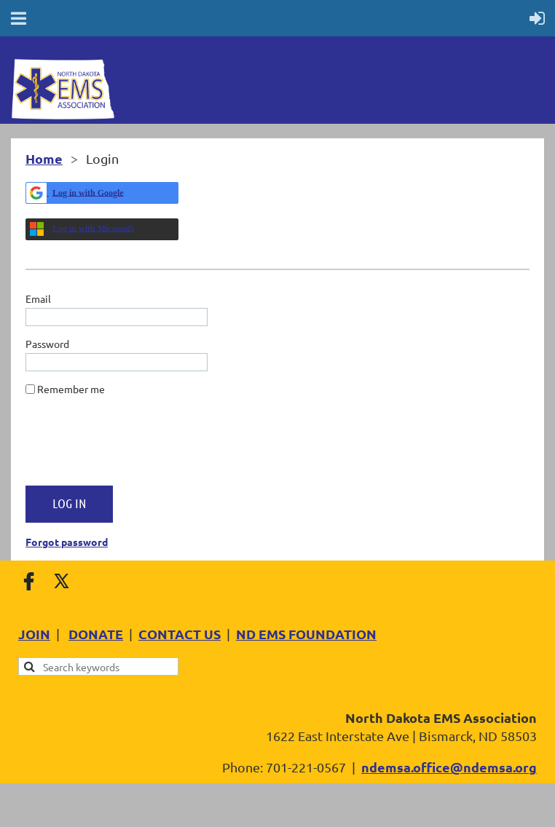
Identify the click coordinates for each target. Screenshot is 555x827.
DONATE (95, 633)
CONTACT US (179, 633)
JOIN (34, 633)
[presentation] (136, 446)
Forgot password (66, 541)
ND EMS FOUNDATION (306, 633)
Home (44, 158)
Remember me (71, 388)
